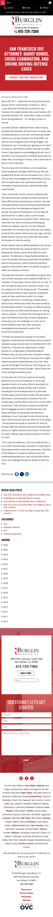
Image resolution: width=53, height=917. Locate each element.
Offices (44, 8)
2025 (4, 550)
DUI (26, 97)
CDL (5, 524)
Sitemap (26, 900)
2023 (4, 559)
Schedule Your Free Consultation (26, 77)
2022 (4, 564)
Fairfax (30, 811)
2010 (4, 621)
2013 (4, 607)
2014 (4, 602)
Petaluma (31, 822)
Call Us (8, 8)
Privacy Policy (26, 893)
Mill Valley (26, 818)
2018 (4, 583)
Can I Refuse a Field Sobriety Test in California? (24, 501)
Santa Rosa (36, 796)
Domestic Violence (11, 527)
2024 (4, 554)
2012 (4, 611)
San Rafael (30, 786)
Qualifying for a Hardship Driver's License (21, 498)
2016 (4, 592)
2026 (4, 545)
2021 (4, 569)
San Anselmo (37, 825)
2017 (4, 588)
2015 (4, 597)
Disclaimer (27, 897)
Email (26, 8)
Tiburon (43, 829)
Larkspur (6, 818)
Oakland (40, 786)
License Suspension (12, 534)
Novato (46, 818)
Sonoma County (26, 843)
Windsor (16, 833)
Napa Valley (26, 793)
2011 (4, 616)
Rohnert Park (18, 825)
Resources (26, 889)
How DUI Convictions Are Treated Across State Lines (26, 495)
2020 (4, 573)
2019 (4, 578)
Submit (25, 760)
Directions (25, 673)
